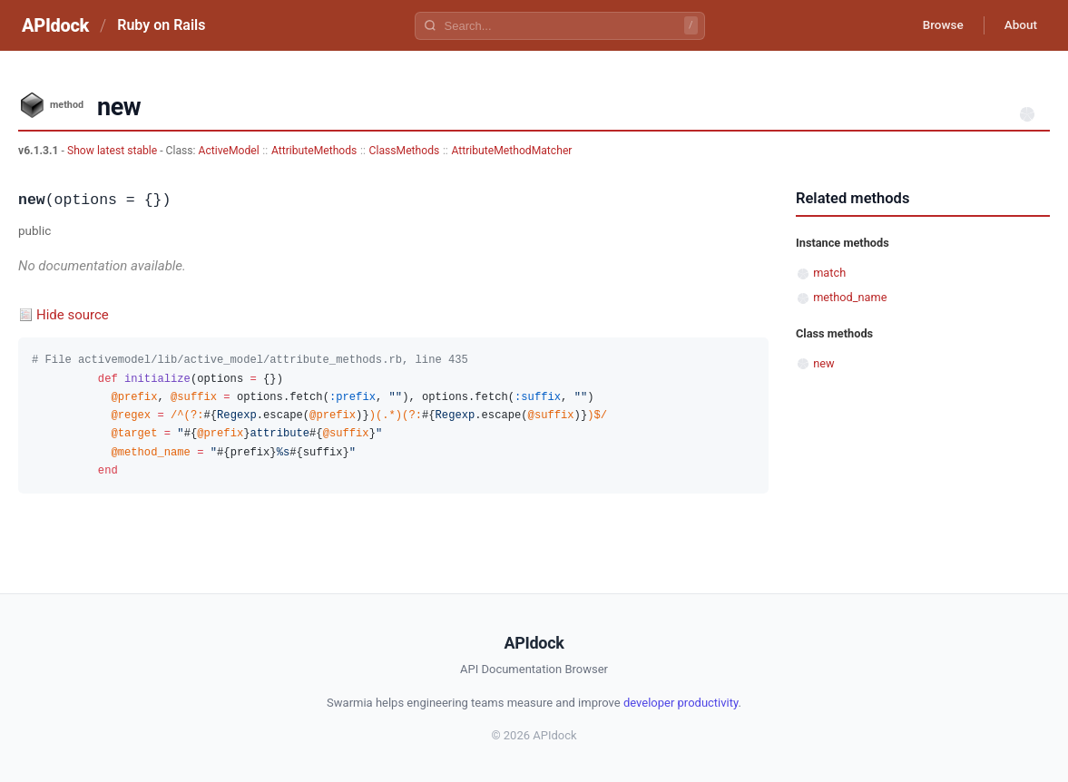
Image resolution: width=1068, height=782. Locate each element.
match (829, 272)
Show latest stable (113, 150)
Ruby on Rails (161, 25)
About (1018, 25)
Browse (936, 25)
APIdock (55, 25)
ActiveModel (229, 150)
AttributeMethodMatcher (511, 150)
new (823, 363)
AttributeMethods (314, 150)
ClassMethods (404, 150)
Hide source (72, 315)
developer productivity (681, 702)
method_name (850, 297)
